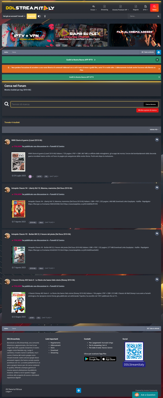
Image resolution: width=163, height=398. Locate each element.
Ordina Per (154, 129)
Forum (93, 10)
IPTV (145, 10)
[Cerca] (142, 16)
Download (54, 350)
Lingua (9, 392)
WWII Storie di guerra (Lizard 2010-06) (26, 140)
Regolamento (55, 343)
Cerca (154, 10)
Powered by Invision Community (146, 390)
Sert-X (104, 345)
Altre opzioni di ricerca (147, 110)
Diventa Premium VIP (119, 10)
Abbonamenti (56, 345)
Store (53, 348)
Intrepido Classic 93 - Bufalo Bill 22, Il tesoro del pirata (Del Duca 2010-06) (41, 234)
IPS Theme (9, 389)
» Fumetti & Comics (56, 146)
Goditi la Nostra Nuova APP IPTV (79, 60)
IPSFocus (18, 389)
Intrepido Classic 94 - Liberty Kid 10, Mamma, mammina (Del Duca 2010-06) (41, 188)
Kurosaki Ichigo (107, 343)
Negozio (136, 10)
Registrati (31, 16)
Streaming (104, 10)
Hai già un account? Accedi (14, 16)
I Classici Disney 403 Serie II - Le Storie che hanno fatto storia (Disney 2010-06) (43, 280)
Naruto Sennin (107, 348)
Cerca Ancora (151, 104)
